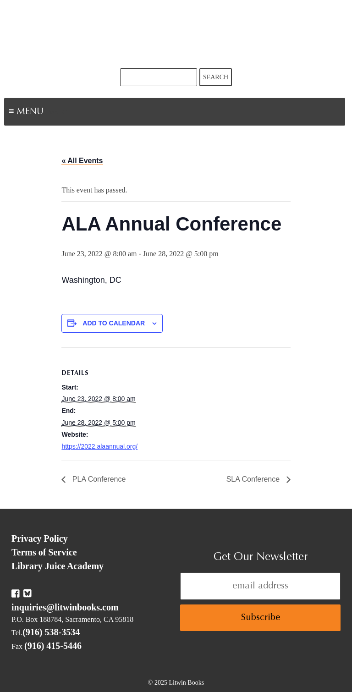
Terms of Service (44, 552)
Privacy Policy (39, 538)
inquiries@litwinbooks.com (65, 607)
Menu (57, 113)
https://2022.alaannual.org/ (99, 446)
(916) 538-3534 (51, 632)
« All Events (82, 161)
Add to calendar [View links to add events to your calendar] (113, 323)
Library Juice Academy (57, 566)
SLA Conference (254, 479)
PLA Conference (98, 479)
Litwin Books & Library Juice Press (176, 34)
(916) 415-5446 (53, 646)
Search (215, 77)
